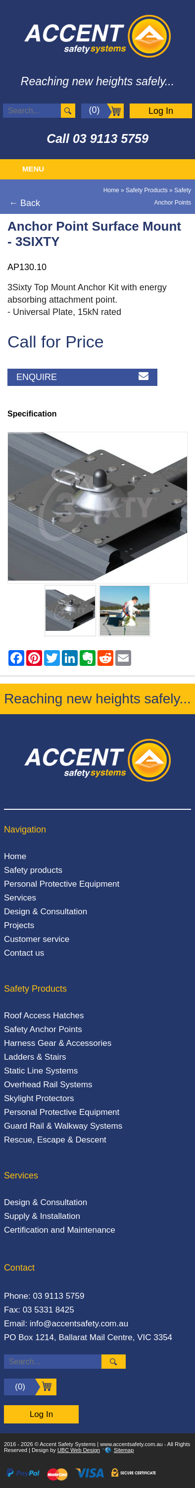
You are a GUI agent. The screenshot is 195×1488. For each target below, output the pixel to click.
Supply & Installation (42, 1216)
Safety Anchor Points (43, 1029)
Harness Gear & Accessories (57, 1043)
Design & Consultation (45, 911)
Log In (160, 111)
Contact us (24, 953)
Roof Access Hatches (44, 1015)
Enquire (82, 377)
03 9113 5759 (110, 138)
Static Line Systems (41, 1070)
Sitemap (124, 1450)
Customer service (36, 939)
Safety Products (147, 190)
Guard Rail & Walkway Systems (63, 1126)
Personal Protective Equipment (61, 884)
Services (20, 897)
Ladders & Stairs (35, 1057)
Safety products (33, 870)
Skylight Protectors (39, 1098)
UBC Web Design (78, 1450)
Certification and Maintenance (59, 1230)
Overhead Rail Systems (48, 1084)
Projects (19, 925)
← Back (24, 203)
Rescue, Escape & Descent (55, 1139)
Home (111, 190)
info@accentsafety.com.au (79, 1323)
